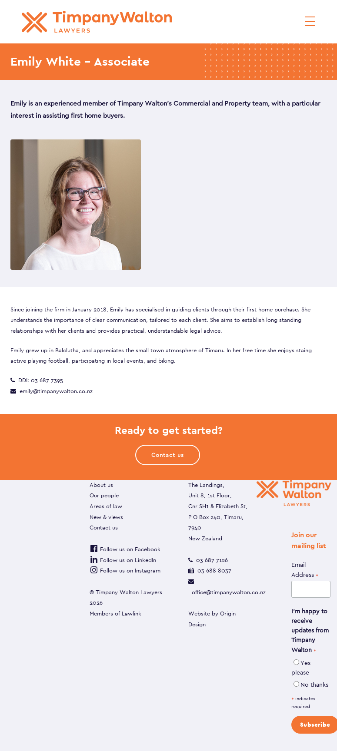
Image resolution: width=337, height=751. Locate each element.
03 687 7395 (47, 380)
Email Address (304, 570)
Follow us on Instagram (125, 570)
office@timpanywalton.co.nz (229, 592)
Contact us (104, 527)
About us (101, 485)
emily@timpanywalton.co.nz (56, 391)
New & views (106, 517)
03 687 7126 (212, 560)
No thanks (314, 684)
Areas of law (106, 506)
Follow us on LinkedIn (123, 560)
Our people (104, 495)
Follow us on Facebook (125, 549)
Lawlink (131, 613)
